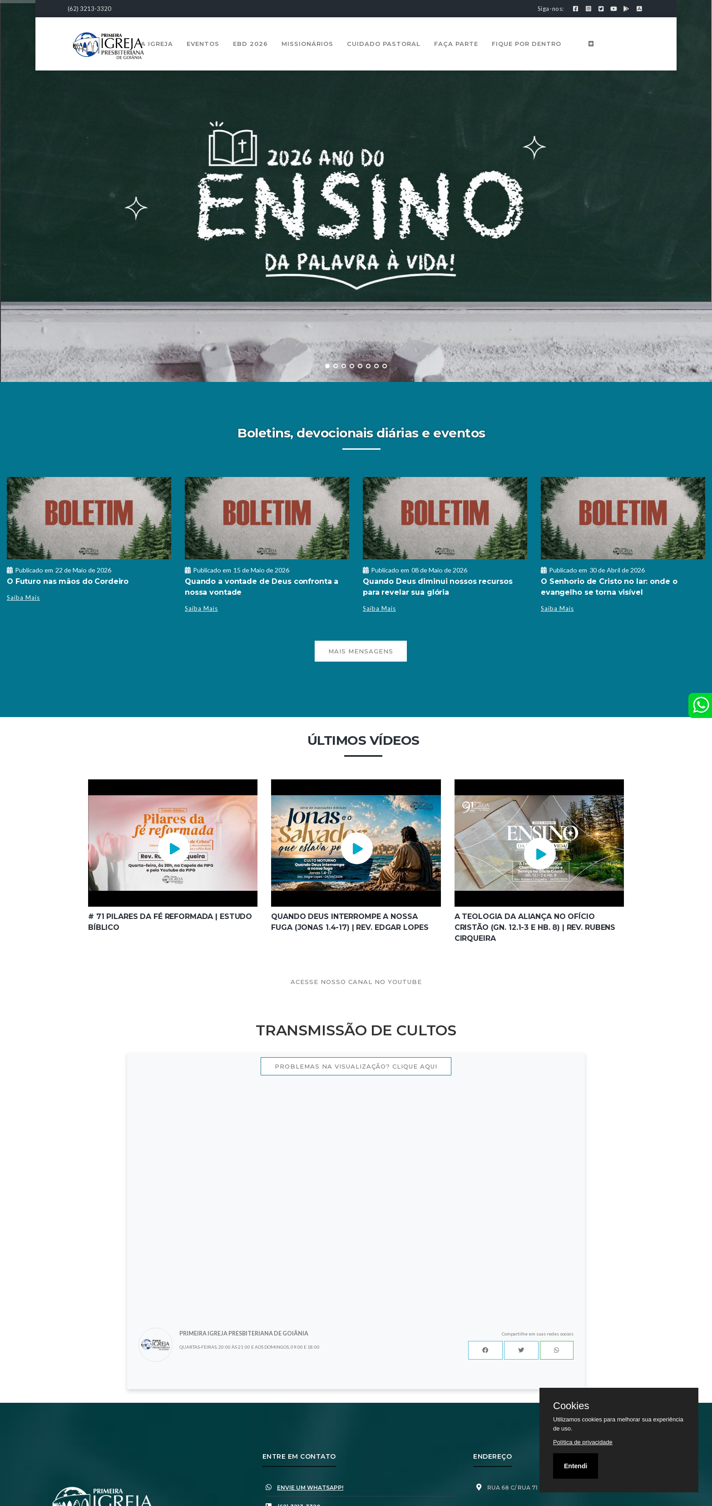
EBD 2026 (250, 43)
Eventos (203, 43)
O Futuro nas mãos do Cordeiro (68, 581)
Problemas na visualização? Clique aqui (356, 1066)
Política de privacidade (583, 1442)
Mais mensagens (360, 651)
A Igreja (157, 43)
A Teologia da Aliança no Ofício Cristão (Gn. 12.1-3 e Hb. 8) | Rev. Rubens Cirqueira (535, 927)
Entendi (575, 1466)
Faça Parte (456, 43)
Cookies (571, 1406)
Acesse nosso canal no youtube (356, 981)
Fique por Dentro (526, 43)
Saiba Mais (23, 597)
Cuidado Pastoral (383, 43)
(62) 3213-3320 (89, 8)
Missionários (307, 43)
